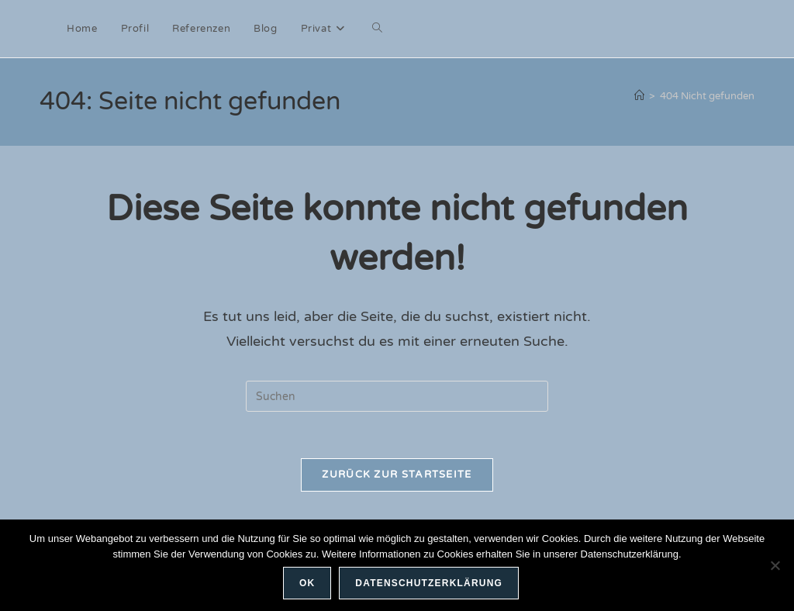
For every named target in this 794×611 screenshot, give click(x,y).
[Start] (639, 96)
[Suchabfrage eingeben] (397, 396)
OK (307, 583)
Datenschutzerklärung (428, 583)
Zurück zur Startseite (396, 474)
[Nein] (774, 565)
